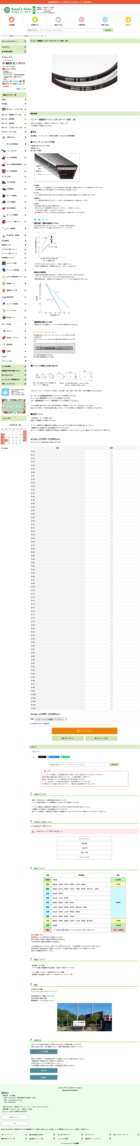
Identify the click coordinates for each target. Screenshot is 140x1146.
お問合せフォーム (14, 1117)
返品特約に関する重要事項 (40, 724)
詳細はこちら (21, 89)
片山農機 (76, 1143)
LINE (14, 1123)
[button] (101, 738)
